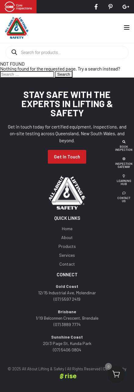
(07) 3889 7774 (67, 324)
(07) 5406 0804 (67, 349)
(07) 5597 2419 (67, 299)
